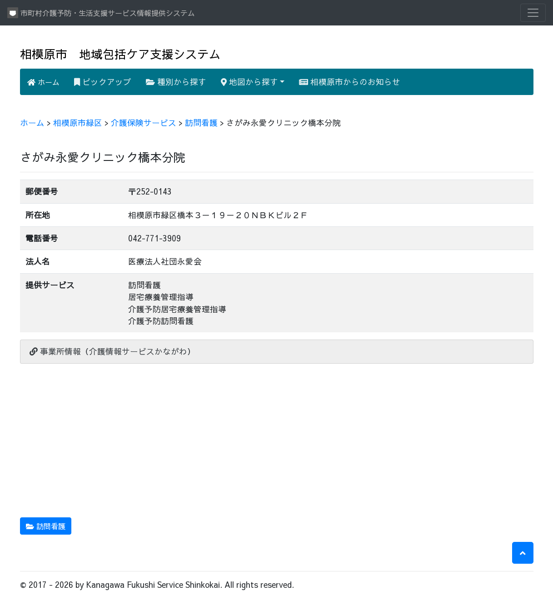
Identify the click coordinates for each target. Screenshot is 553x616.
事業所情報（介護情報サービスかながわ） (112, 351)
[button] (522, 553)
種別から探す (176, 81)
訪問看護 (201, 122)
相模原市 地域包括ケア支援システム (120, 54)
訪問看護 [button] (45, 526)
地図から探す (249, 81)
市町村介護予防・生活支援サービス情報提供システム (101, 12)
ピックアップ (102, 81)
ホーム (43, 82)
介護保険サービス (143, 122)
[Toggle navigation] (533, 13)
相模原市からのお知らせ (349, 81)
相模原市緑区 (77, 122)
